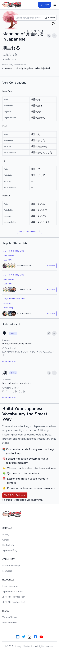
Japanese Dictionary (12, 591)
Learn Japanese (10, 586)
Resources (8, 579)
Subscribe (51, 265)
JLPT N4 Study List (14, 274)
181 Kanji (8, 283)
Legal (5, 611)
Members (7, 571)
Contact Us (8, 545)
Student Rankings (11, 565)
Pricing (5, 534)
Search (49, 17)
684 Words (9, 279)
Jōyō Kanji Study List (14, 298)
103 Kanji (8, 259)
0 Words (8, 303)
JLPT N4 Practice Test (13, 596)
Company (7, 528)
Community (8, 559)
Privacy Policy (9, 622)
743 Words (9, 255)
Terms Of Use (9, 617)
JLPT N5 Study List (14, 250)
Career (5, 539)
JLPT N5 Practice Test (13, 602)
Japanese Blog (9, 550)
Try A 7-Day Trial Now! (15, 495)
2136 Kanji (8, 307)
